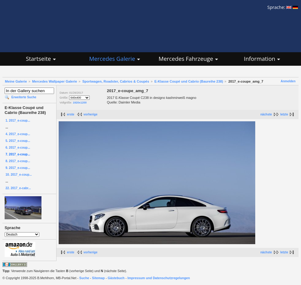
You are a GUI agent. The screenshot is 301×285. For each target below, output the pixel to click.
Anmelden (288, 81)
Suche (84, 278)
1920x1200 (80, 102)
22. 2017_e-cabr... (18, 188)
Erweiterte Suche (23, 97)
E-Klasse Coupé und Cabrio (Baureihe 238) (188, 81)
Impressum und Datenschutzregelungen (158, 278)
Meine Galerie (16, 81)
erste (70, 114)
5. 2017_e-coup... (18, 140)
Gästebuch (116, 278)
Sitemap (98, 278)
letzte (284, 114)
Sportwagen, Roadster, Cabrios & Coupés (115, 81)
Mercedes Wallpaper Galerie (54, 81)
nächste (266, 114)
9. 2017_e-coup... (18, 168)
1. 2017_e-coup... (18, 120)
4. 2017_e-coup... (18, 134)
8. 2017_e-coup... (18, 161)
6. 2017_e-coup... (18, 147)
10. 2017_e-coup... (19, 174)
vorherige (91, 114)
